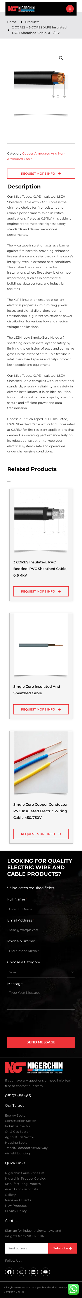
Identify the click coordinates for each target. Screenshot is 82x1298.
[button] (61, 58)
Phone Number (21, 941)
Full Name (17, 899)
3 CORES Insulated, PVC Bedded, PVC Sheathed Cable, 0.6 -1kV (40, 568)
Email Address (20, 920)
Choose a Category (23, 962)
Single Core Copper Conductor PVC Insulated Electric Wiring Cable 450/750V (40, 811)
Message (15, 984)
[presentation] (40, 1023)
